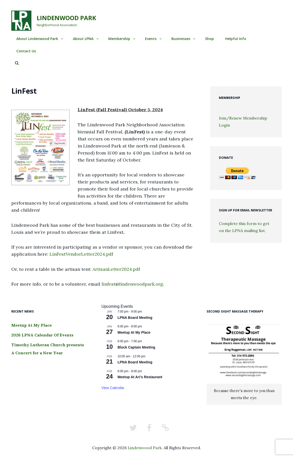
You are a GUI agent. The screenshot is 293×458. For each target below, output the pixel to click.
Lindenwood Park (66, 18)
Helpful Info (235, 38)
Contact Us (26, 51)
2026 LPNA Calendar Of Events (42, 334)
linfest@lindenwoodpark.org (132, 284)
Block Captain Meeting (136, 347)
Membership (122, 38)
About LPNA (86, 38)
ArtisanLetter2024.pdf (116, 269)
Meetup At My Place (31, 325)
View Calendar (113, 388)
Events (153, 38)
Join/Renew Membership (243, 118)
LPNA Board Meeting (135, 318)
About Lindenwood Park (40, 38)
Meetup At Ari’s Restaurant (140, 377)
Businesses (183, 38)
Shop (209, 38)
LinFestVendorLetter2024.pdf (81, 254)
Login (224, 125)
